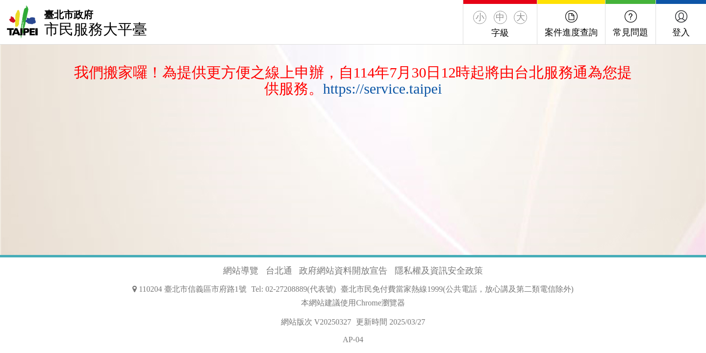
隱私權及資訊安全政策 (439, 271)
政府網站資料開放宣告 (343, 271)
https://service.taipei (382, 88)
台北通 (279, 271)
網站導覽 (240, 271)
